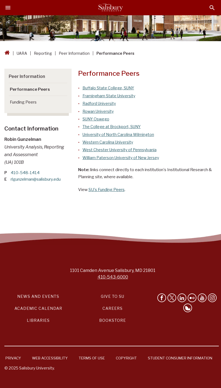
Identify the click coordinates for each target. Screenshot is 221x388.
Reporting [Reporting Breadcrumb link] (43, 53)
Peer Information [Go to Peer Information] (27, 76)
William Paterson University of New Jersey (120, 157)
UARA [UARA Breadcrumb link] (22, 53)
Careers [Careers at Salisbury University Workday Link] (112, 308)
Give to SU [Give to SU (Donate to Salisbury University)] (112, 296)
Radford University (99, 103)
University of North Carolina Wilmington (118, 134)
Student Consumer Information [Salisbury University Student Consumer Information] (180, 358)
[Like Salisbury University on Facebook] (161, 297)
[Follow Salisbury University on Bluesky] (187, 308)
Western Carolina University (107, 142)
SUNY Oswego (95, 119)
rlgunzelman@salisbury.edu (36, 179)
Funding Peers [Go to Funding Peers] (23, 102)
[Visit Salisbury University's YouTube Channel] (202, 297)
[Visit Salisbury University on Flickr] (192, 297)
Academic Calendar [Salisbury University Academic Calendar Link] (38, 308)
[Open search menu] (212, 7)
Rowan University (98, 111)
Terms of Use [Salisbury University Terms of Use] (92, 358)
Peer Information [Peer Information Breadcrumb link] (74, 53)
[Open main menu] (7, 7)
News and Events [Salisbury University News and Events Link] (38, 296)
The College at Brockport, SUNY (111, 126)
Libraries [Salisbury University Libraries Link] (38, 320)
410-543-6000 (113, 277)
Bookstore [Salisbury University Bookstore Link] (112, 320)
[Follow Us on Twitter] (171, 297)
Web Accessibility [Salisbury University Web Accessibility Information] (50, 358)
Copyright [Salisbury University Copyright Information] (126, 358)
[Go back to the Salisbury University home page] (7, 53)
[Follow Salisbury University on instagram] (212, 297)
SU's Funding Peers (107, 189)
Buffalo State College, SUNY (108, 88)
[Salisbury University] (110, 7)
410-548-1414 (25, 172)
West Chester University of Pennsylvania (119, 149)
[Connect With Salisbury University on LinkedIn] (182, 297)
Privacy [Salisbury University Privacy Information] (13, 358)
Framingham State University (108, 95)
